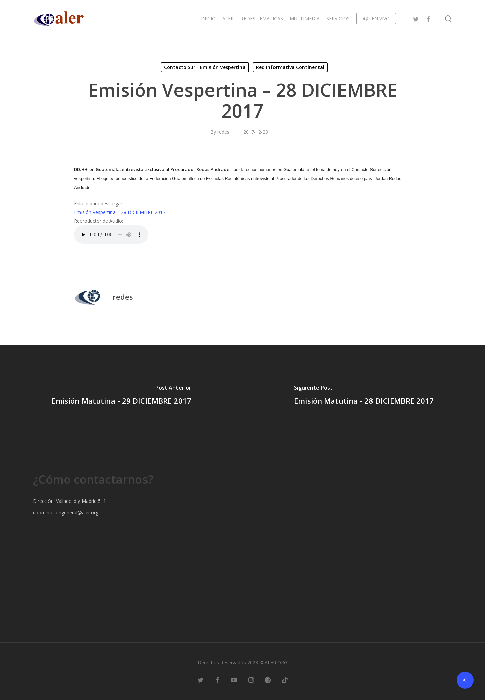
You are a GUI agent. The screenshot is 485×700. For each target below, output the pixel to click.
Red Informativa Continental (290, 67)
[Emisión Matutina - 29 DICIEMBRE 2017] (121, 396)
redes (223, 132)
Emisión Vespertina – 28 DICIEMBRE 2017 (119, 212)
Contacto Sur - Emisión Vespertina (205, 67)
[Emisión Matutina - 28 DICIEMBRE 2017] (364, 396)
